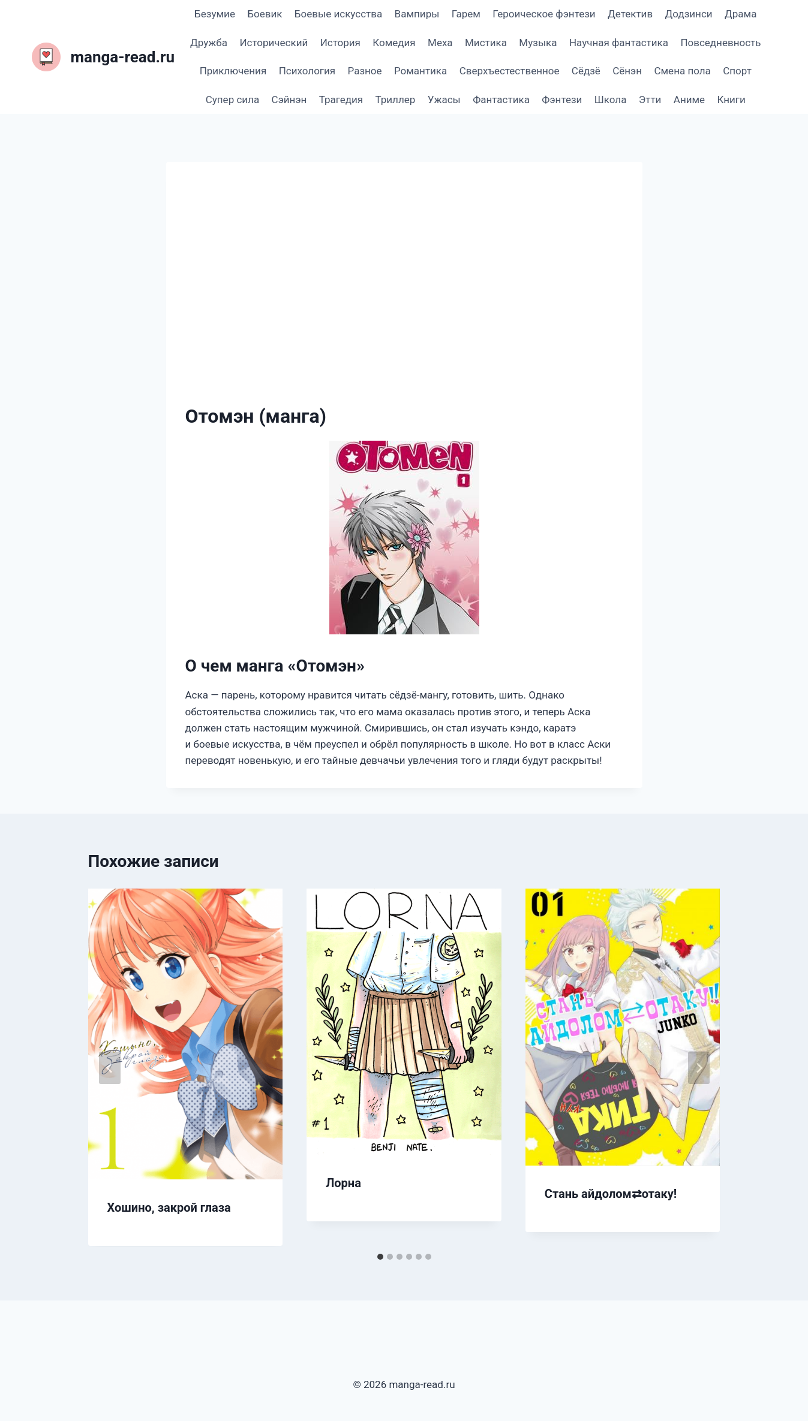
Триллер (396, 100)
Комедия (394, 43)
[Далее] (699, 1068)
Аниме (689, 100)
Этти (650, 100)
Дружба (208, 43)
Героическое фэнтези (543, 14)
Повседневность (720, 43)
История (340, 43)
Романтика (420, 71)
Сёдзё (586, 71)
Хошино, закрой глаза (169, 1207)
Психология (307, 71)
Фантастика (501, 100)
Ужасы (444, 100)
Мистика (486, 43)
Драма (740, 14)
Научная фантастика (618, 43)
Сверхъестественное (509, 71)
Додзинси (689, 14)
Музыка (538, 43)
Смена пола (682, 71)
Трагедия (341, 100)
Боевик (264, 14)
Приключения (233, 71)
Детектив (630, 14)
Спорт (737, 71)
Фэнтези (562, 100)
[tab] (380, 1257)
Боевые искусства (338, 14)
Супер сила (232, 100)
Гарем (466, 14)
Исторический (273, 43)
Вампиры (417, 14)
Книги (731, 100)
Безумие (214, 14)
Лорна (343, 1183)
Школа (610, 100)
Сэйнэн (289, 100)
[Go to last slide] (110, 1068)
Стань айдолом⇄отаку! (611, 1194)
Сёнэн (627, 71)
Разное (365, 71)
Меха (440, 43)
